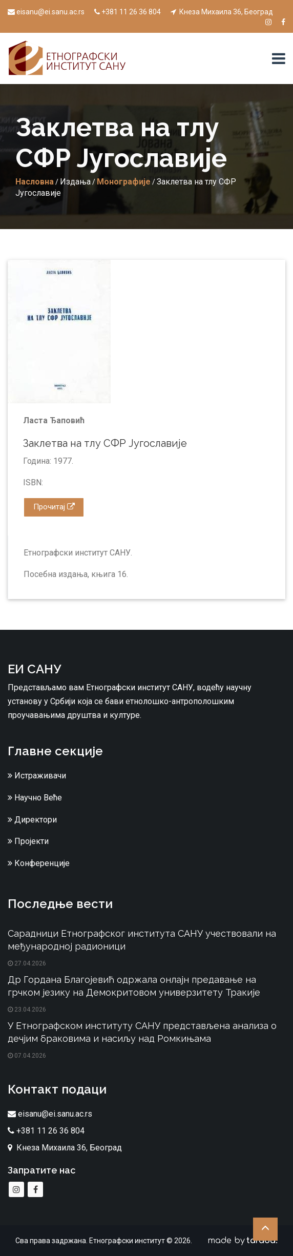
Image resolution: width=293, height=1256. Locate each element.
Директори (32, 820)
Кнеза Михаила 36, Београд (222, 12)
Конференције (39, 863)
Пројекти (28, 841)
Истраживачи (37, 775)
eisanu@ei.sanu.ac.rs (46, 12)
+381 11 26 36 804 (127, 12)
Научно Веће (35, 797)
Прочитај (54, 506)
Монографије (124, 182)
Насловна (34, 182)
